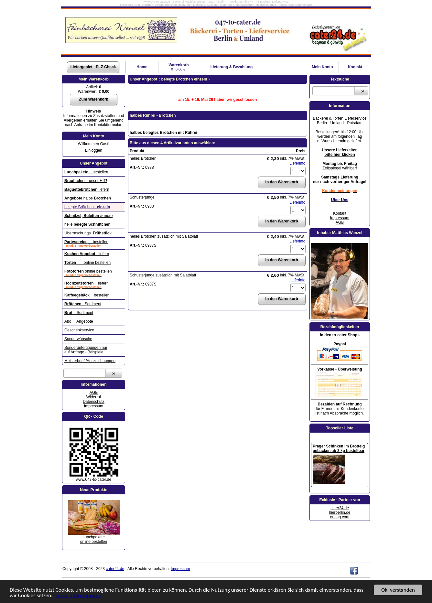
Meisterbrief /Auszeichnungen (89, 361)
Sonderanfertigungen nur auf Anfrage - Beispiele (85, 349)
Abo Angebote (78, 321)
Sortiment (82, 304)
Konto (322, 67)
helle (87, 224)
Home (141, 67)
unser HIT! (85, 180)
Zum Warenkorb (93, 99)
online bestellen (87, 262)
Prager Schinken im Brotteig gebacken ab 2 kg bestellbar (339, 448)
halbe (87, 198)
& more (88, 215)
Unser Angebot (94, 163)
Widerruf (93, 397)
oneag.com (339, 517)
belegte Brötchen (87, 207)
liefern (86, 189)
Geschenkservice (79, 330)
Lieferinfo (297, 163)
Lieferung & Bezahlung (232, 67)
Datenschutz (93, 401)
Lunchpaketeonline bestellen (93, 539)
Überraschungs (88, 233)
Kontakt (355, 67)
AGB (94, 392)
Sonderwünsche (78, 339)
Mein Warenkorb (94, 79)
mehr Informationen (79, 595)
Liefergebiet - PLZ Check (93, 67)
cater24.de (339, 508)
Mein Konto (93, 136)
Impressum (93, 406)
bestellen (86, 172)
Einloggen (93, 150)
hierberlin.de (339, 512)
